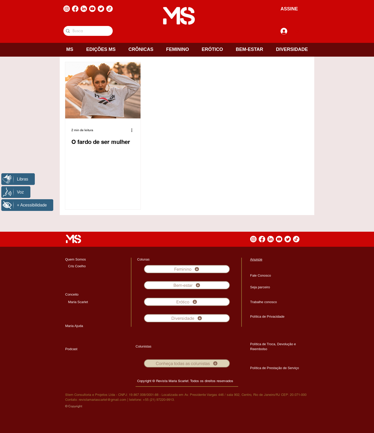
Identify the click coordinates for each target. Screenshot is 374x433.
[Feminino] (187, 269)
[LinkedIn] (84, 8)
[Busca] (87, 31)
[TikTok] (109, 8)
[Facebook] (75, 8)
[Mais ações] (133, 130)
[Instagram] (66, 8)
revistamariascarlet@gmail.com (102, 400)
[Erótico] (187, 302)
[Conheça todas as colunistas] (187, 363)
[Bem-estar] (187, 285)
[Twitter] (101, 8)
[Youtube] (92, 8)
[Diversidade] (187, 318)
